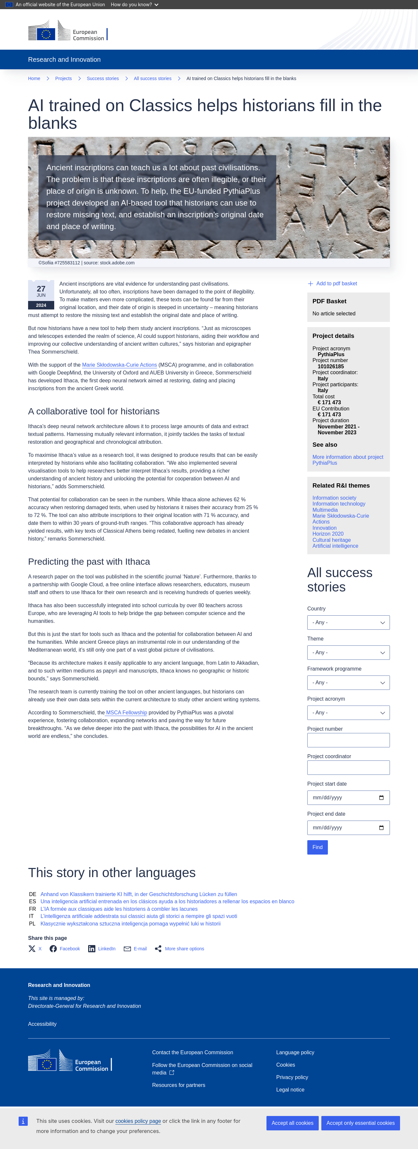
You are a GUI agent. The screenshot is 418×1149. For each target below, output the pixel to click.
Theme (315, 638)
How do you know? (135, 4)
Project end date (326, 814)
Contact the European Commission (192, 1052)
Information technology (339, 504)
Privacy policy (292, 1077)
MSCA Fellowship (126, 712)
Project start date (327, 784)
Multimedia (325, 510)
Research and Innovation (59, 985)
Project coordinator (329, 756)
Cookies (285, 1065)
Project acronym (326, 699)
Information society (334, 498)
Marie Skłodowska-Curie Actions (119, 365)
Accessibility (42, 1024)
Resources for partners (178, 1085)
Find (318, 847)
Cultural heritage (332, 540)
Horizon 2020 (328, 534)
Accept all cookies (293, 1123)
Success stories (103, 78)
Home (34, 78)
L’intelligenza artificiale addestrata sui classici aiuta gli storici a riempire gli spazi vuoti (138, 916)
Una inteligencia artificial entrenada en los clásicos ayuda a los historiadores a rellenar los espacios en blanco (167, 901)
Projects (63, 78)
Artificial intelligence (336, 546)
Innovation (325, 528)
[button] (36, 949)
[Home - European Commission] (73, 31)
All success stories (152, 78)
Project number (325, 729)
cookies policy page (138, 1121)
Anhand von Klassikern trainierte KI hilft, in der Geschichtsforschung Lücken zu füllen (138, 894)
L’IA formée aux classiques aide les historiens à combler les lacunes (119, 909)
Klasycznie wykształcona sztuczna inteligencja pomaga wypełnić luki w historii (130, 923)
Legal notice (290, 1089)
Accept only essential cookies (361, 1123)
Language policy (295, 1052)
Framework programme (334, 669)
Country (316, 608)
